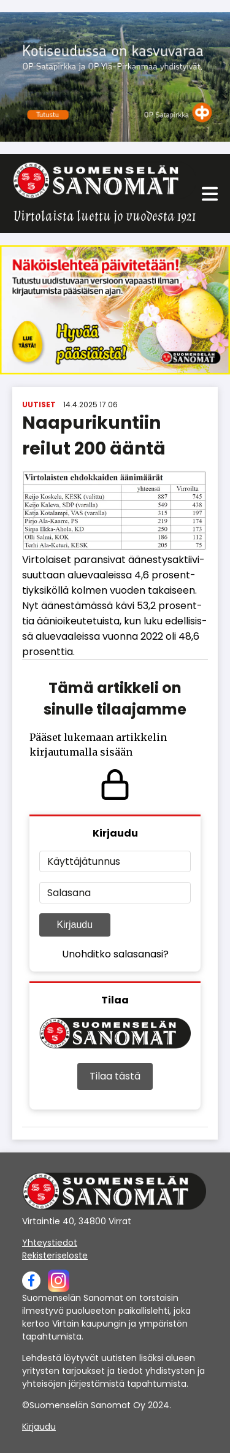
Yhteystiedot (49, 1242)
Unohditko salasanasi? (115, 954)
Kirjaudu (74, 924)
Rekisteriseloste (55, 1255)
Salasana (69, 893)
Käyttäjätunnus (83, 861)
